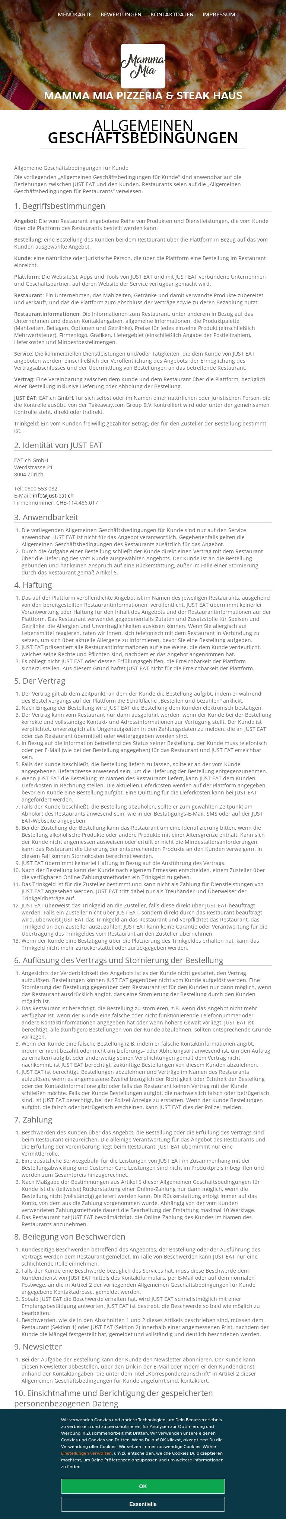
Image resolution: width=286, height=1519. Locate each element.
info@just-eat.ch (53, 495)
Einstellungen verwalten (86, 1453)
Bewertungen (121, 14)
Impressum (219, 14)
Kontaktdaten (172, 14)
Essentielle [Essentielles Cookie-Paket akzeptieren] (142, 1504)
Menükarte (75, 14)
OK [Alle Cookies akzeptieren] (143, 1486)
